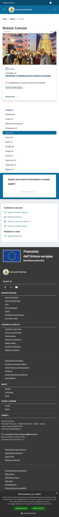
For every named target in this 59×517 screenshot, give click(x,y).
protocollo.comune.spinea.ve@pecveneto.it (21, 434)
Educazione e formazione (14, 360)
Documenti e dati (11, 318)
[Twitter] (11, 287)
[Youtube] (16, 287)
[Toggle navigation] (4, 9)
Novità (12, 18)
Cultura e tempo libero (13, 332)
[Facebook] (5, 287)
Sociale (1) (9, 155)
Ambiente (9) (10, 114)
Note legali (9, 481)
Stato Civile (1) (10, 160)
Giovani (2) (9, 151)
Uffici (7, 304)
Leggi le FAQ (9, 456)
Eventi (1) (8, 142)
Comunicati (9, 392)
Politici (7, 311)
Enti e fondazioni (11, 308)
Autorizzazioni (10, 378)
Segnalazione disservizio (14, 453)
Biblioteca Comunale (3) (14, 123)
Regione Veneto (9, 2)
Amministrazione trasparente (16, 470)
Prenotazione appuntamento (15, 449)
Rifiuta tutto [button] (38, 508)
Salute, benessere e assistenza (16, 374)
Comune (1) (9, 132)
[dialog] (29, 504)
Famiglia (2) (9, 146)
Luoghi (7, 405)
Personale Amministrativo (14, 314)
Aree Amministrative (12, 301)
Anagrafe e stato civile (13, 329)
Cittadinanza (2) (11, 128)
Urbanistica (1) (10, 165)
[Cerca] (54, 9)
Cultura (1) (9, 137)
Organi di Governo (11, 297)
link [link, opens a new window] (50, 504)
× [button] (56, 493)
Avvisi (7, 395)
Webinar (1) (9, 169)
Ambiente (8, 371)
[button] (29, 513)
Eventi (7, 409)
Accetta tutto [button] (21, 508)
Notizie (9, 69)
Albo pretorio (10, 474)
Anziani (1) (9, 119)
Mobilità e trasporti (12, 350)
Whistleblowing (10, 484)
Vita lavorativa (10, 336)
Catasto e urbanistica (13, 346)
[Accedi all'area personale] (50, 2)
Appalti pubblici (10, 343)
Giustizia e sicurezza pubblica (15, 364)
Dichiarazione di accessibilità (15, 488)
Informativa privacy (12, 477)
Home (5, 18)
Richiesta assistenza (12, 460)
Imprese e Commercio (13, 339)
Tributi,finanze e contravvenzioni (17, 367)
